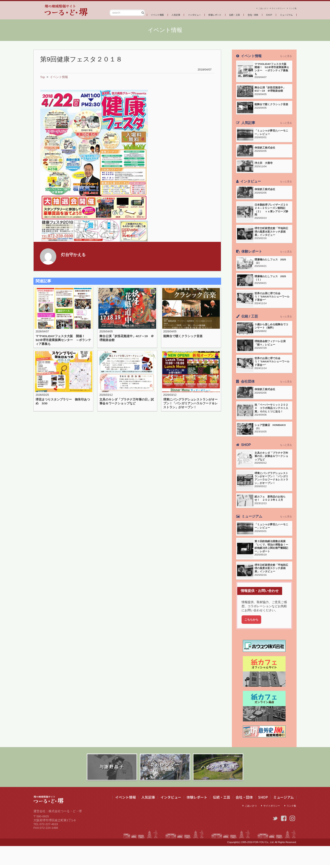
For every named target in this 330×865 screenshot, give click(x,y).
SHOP (265, 13)
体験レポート (204, 13)
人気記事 (159, 13)
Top (42, 77)
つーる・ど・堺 (55, 10)
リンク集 (291, 7)
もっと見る (285, 56)
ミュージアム (284, 13)
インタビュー (180, 13)
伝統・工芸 (226, 13)
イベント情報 (137, 13)
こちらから (252, 637)
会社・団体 (247, 13)
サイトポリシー (273, 7)
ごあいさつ (252, 7)
